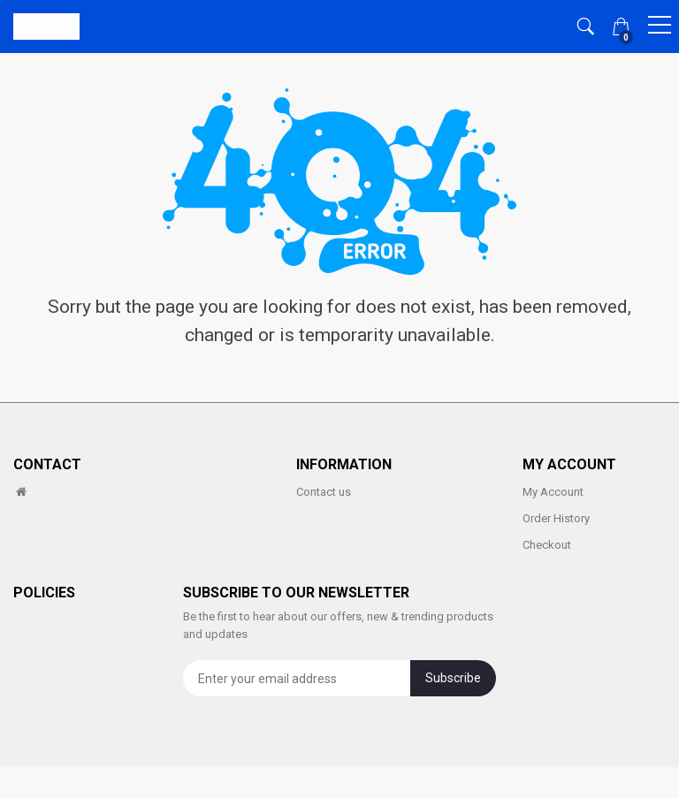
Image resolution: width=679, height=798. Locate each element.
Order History (556, 518)
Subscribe (453, 678)
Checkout (547, 544)
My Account (553, 491)
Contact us (323, 491)
